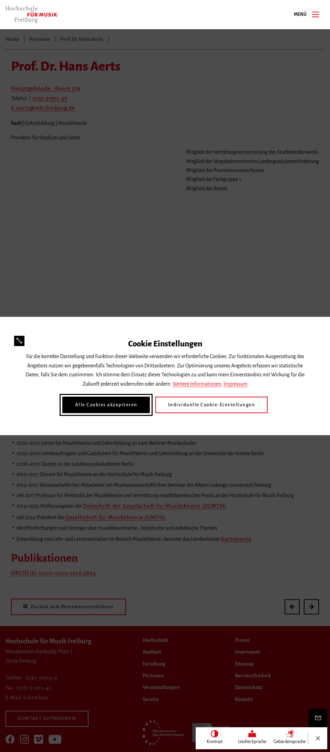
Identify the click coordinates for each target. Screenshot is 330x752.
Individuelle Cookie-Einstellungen (209, 404)
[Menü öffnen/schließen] (317, 738)
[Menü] (315, 14)
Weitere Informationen (197, 384)
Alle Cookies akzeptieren (110, 404)
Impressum (236, 384)
